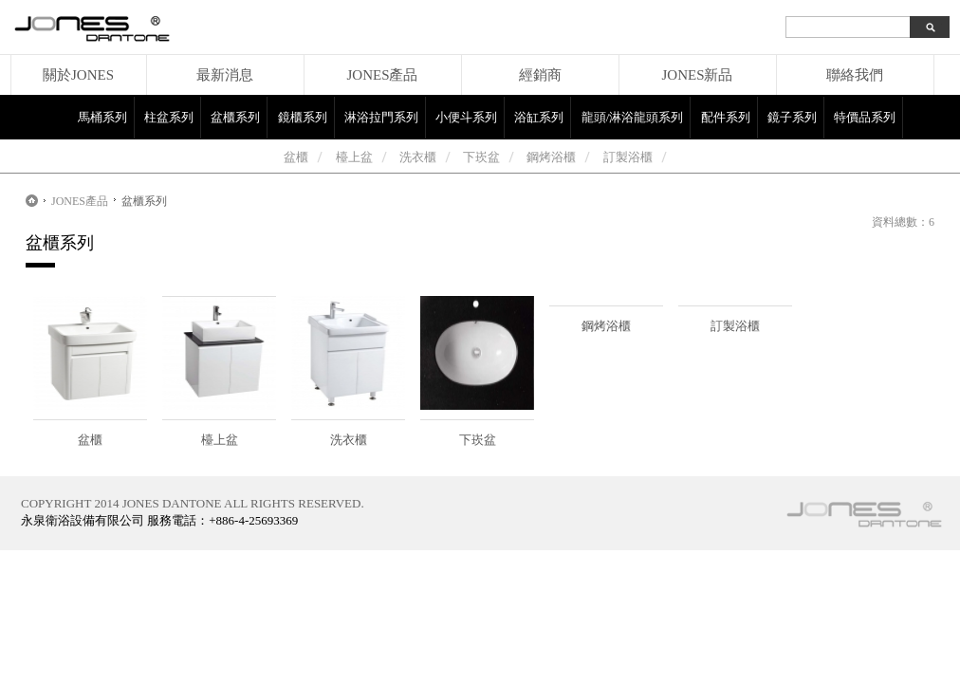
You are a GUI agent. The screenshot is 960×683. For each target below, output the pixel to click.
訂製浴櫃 (628, 157)
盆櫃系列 (235, 117)
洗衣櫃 (417, 157)
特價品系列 (864, 117)
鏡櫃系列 (302, 117)
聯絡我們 (854, 75)
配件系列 (725, 117)
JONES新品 (696, 75)
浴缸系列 (538, 117)
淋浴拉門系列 (381, 117)
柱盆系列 (169, 117)
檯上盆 (354, 157)
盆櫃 (296, 157)
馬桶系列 (102, 117)
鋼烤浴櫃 (551, 157)
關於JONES (78, 75)
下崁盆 (481, 157)
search (930, 27)
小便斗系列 (466, 117)
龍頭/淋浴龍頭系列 (633, 117)
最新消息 (224, 75)
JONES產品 (381, 75)
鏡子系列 (792, 117)
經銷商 (540, 75)
